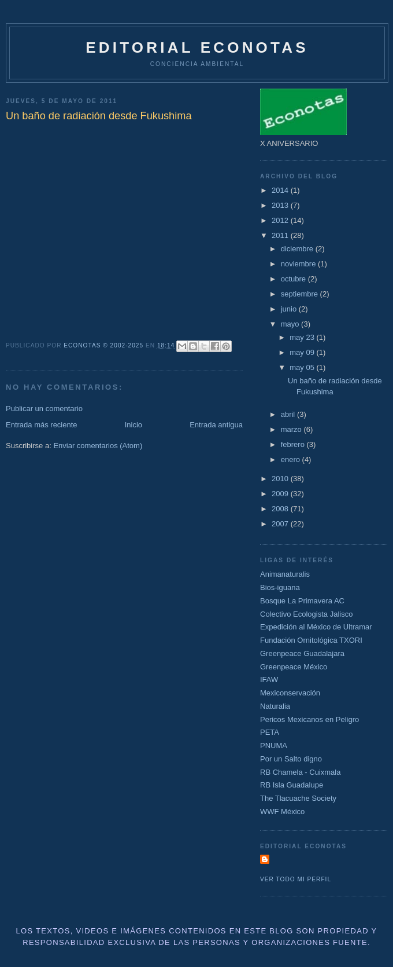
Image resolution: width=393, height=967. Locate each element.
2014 (281, 190)
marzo (292, 429)
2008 (281, 508)
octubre (294, 278)
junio (290, 309)
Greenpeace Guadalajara (302, 653)
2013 (281, 205)
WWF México (282, 811)
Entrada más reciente (41, 424)
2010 (281, 478)
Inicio (133, 424)
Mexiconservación (290, 692)
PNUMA (273, 745)
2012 (281, 220)
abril (289, 414)
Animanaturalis (285, 574)
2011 (281, 235)
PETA (269, 732)
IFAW (269, 679)
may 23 (303, 337)
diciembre (298, 248)
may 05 (303, 367)
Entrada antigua (216, 424)
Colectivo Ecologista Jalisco (306, 614)
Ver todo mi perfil (295, 879)
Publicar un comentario (44, 408)
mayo (291, 324)
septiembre (300, 294)
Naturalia (275, 706)
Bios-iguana (280, 587)
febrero (294, 444)
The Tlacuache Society (298, 798)
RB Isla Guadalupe (291, 785)
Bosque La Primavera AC (302, 600)
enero (291, 459)
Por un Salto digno (291, 758)
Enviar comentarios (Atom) (97, 445)
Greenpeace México (293, 666)
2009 (281, 493)
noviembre (299, 263)
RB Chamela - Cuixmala (300, 772)
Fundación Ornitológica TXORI (311, 640)
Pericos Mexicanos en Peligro (309, 719)
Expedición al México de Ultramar (316, 626)
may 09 (303, 352)
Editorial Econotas (197, 47)
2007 (281, 523)
